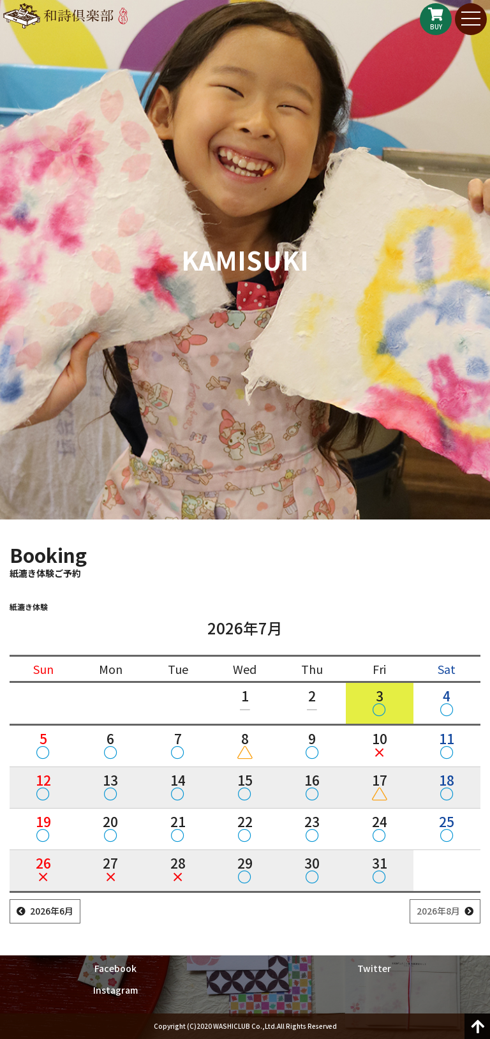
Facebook (115, 968)
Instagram (115, 989)
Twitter (374, 968)
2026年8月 (438, 910)
